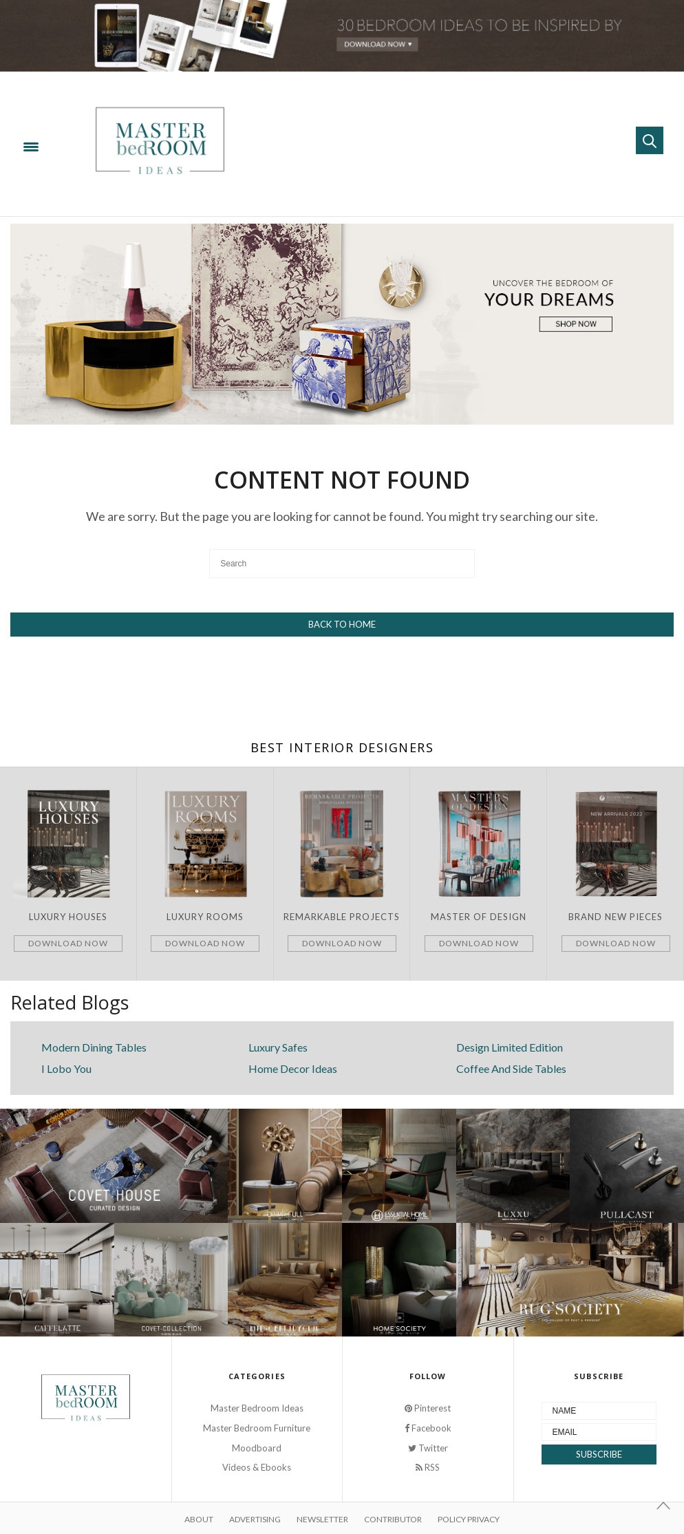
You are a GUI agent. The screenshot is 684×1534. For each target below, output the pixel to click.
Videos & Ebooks (256, 1467)
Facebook (428, 1428)
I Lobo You (66, 1068)
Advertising (255, 1519)
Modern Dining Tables (94, 1047)
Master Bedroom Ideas (257, 1408)
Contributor (393, 1519)
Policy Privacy (469, 1519)
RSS (428, 1467)
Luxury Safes (278, 1047)
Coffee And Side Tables (511, 1068)
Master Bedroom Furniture (256, 1428)
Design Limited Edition (509, 1047)
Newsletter (322, 1519)
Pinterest (428, 1408)
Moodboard (256, 1447)
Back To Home (342, 624)
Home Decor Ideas (292, 1068)
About (198, 1519)
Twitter (428, 1447)
